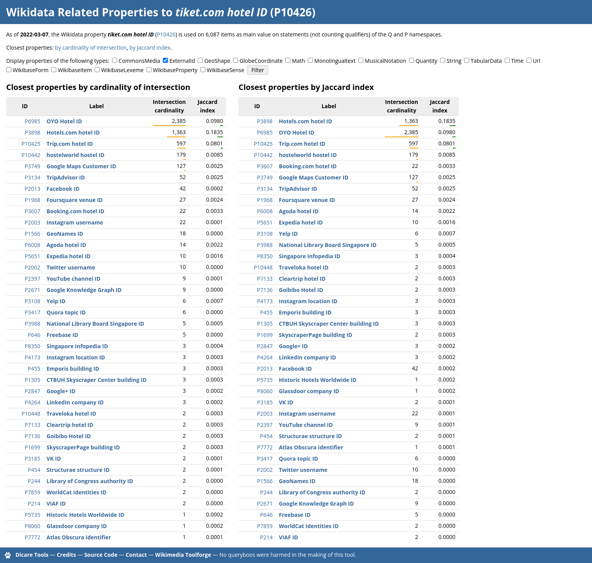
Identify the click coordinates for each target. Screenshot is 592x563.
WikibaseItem (75, 70)
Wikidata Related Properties (82, 12)
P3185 (32, 458)
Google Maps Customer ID (81, 166)
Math (298, 60)
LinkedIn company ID (75, 402)
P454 (34, 469)
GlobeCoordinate (261, 60)
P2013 (32, 188)
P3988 (32, 323)
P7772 (32, 537)
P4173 (32, 357)
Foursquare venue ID (75, 200)
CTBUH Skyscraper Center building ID (97, 379)
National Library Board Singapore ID (95, 323)
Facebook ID (63, 188)
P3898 (32, 132)
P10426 (166, 34)
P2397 (32, 278)
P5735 (32, 514)
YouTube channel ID (73, 278)
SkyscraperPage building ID (83, 447)
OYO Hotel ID (64, 121)
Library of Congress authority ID (90, 481)
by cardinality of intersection (91, 47)
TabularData (486, 60)
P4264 (32, 402)
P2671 (32, 290)
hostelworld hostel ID (75, 155)
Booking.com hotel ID (75, 211)
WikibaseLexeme (122, 70)
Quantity (426, 60)
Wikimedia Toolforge (183, 554)
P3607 (32, 211)
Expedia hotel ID (68, 256)
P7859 (32, 492)
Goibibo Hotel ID (69, 436)
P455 (34, 368)
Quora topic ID (66, 312)
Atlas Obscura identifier (79, 537)
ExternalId (182, 60)
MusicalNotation (385, 60)
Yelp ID (56, 301)
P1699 (32, 447)
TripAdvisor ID (66, 177)
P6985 (32, 121)
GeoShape (217, 60)
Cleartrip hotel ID (70, 424)
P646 (34, 334)
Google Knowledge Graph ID (84, 290)
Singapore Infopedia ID (77, 346)
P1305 (32, 379)
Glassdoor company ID (77, 526)
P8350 (32, 346)
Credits (66, 554)
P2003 (32, 222)
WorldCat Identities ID (76, 492)
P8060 (32, 526)
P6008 (32, 245)
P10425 (31, 143)
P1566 (32, 233)
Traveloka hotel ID (71, 413)
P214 (34, 503)
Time (517, 60)
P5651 (32, 256)
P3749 (32, 166)
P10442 (31, 155)
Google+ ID (61, 391)
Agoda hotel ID (66, 245)
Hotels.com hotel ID (73, 132)
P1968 (32, 200)
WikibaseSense (225, 70)
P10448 (31, 413)
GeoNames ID (65, 233)
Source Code (100, 554)
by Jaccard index (150, 47)
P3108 (32, 301)
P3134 (32, 177)
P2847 (32, 391)
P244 (34, 481)
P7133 (32, 424)
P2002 (32, 267)
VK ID (54, 458)
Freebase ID (62, 334)
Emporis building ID (73, 368)
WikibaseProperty (175, 70)
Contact (136, 554)
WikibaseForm (31, 70)
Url (536, 60)
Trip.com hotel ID (70, 143)
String (454, 60)
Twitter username (71, 267)
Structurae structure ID (78, 469)
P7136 (32, 436)
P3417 (32, 312)
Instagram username (75, 222)
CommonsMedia (139, 60)
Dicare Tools (32, 554)
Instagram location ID (76, 357)
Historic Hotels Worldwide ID (85, 514)
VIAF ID (56, 503)
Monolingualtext (335, 60)
